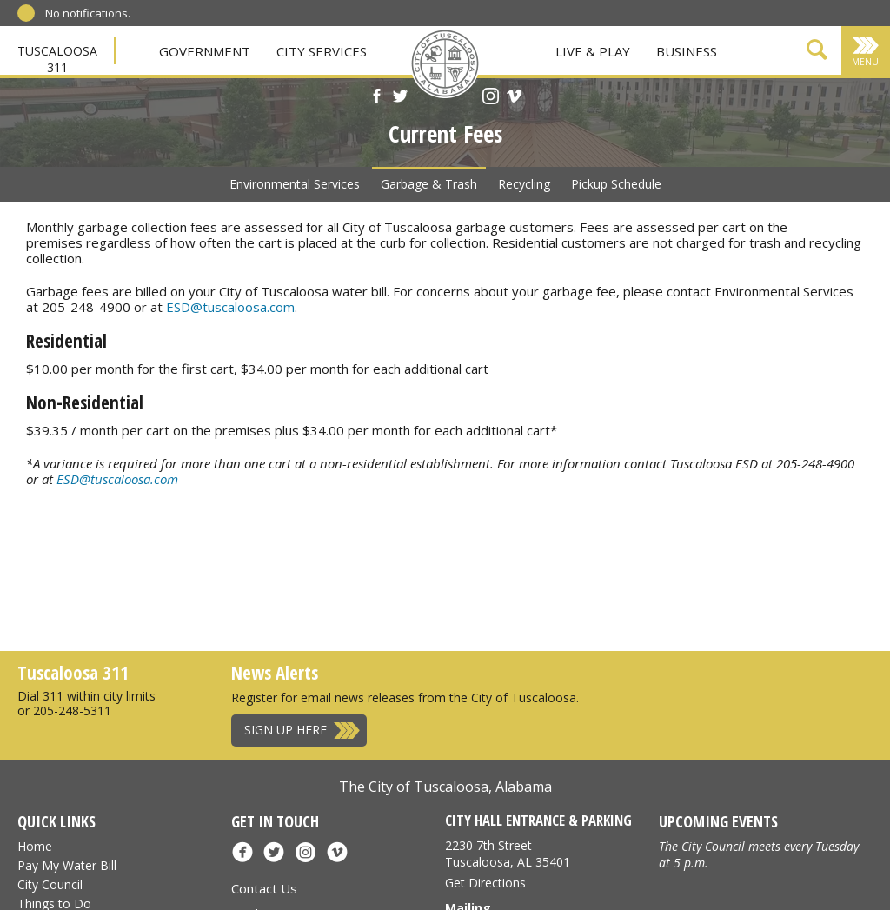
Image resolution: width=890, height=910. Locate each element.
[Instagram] (490, 98)
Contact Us (264, 888)
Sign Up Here (285, 729)
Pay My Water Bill (66, 865)
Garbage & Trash (429, 184)
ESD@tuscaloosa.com (230, 307)
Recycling (524, 184)
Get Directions (485, 882)
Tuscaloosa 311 (57, 59)
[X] (400, 98)
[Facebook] (377, 98)
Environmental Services (294, 184)
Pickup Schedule (616, 184)
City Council (50, 884)
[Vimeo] (514, 98)
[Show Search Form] (817, 52)
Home (34, 846)
